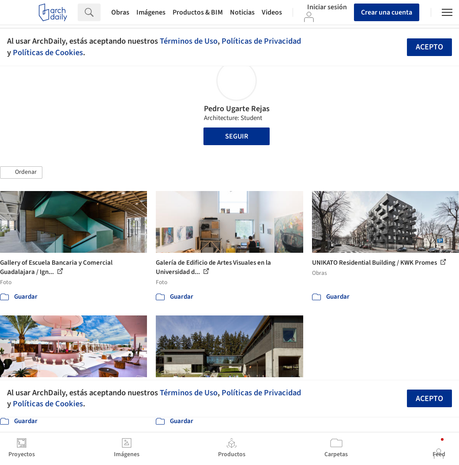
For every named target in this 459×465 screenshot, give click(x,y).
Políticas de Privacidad (261, 41)
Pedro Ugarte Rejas (237, 108)
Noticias (242, 12)
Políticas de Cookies (48, 52)
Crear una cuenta (386, 12)
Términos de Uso (189, 41)
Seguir (236, 136)
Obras (120, 12)
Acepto (429, 46)
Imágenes (151, 12)
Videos (272, 12)
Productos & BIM (198, 12)
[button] (21, 172)
